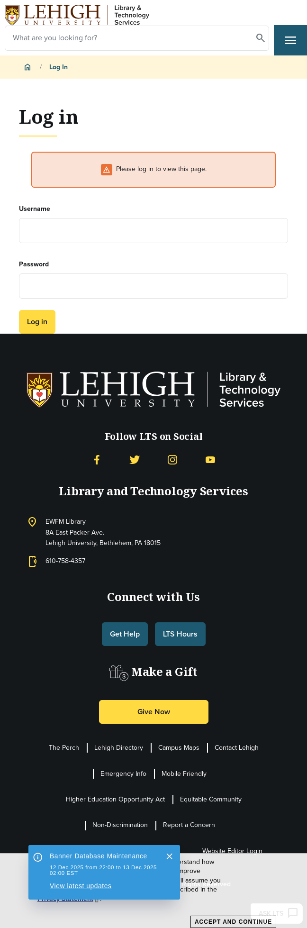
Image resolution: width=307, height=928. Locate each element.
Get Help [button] (125, 633)
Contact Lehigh (237, 748)
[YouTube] (210, 459)
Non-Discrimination (120, 825)
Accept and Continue (233, 922)
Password (34, 264)
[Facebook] (96, 459)
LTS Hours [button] (180, 633)
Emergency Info (123, 774)
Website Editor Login (232, 851)
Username (34, 209)
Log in (37, 321)
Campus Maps (178, 748)
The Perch (64, 748)
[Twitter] (134, 459)
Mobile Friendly (184, 774)
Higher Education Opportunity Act (115, 799)
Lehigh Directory (118, 748)
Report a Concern (189, 825)
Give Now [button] (153, 711)
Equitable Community (211, 799)
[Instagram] (172, 459)
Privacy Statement (68, 899)
